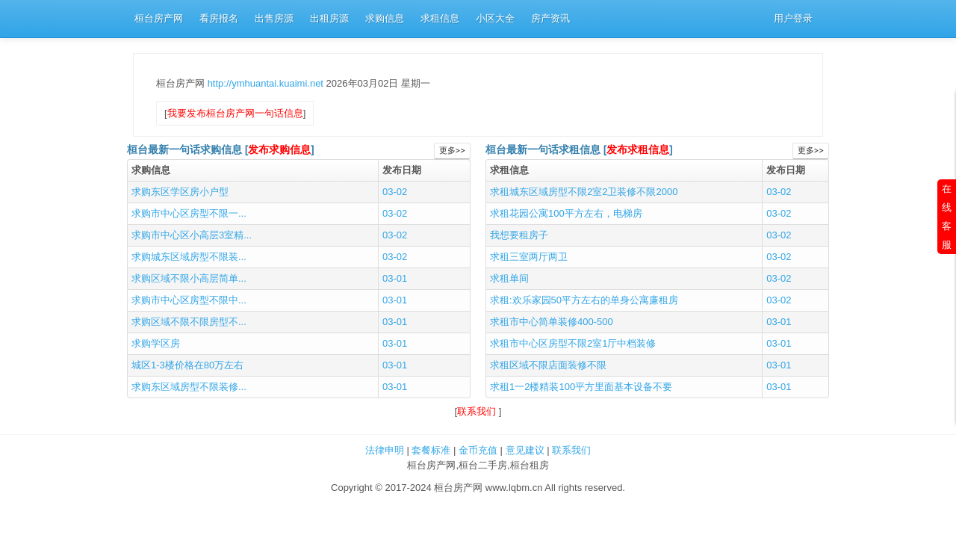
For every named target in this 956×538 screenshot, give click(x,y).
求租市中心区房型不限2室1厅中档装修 (573, 343)
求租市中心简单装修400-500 (551, 321)
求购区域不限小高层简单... (188, 278)
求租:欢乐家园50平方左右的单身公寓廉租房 (584, 300)
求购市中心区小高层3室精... (191, 235)
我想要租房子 (519, 235)
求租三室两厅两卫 (529, 256)
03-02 (394, 191)
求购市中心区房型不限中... (188, 300)
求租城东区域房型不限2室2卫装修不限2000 (583, 191)
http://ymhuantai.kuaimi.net (267, 83)
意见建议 (525, 450)
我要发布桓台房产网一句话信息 (235, 113)
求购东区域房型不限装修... (188, 386)
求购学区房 (155, 343)
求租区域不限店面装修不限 (548, 365)
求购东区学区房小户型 (180, 191)
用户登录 (793, 18)
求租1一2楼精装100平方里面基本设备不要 (581, 386)
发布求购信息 (279, 149)
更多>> (452, 150)
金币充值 (478, 450)
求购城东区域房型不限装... (188, 256)
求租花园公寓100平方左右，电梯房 (566, 213)
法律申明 (384, 450)
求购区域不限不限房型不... (188, 321)
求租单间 (509, 278)
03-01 (394, 278)
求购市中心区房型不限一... (188, 213)
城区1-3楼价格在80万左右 (187, 365)
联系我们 (478, 411)
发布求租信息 (637, 149)
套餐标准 (431, 450)
